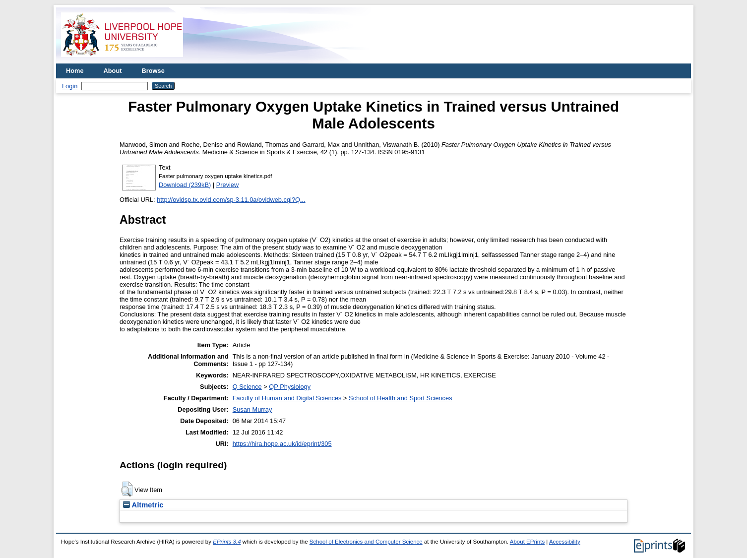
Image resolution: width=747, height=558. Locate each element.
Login (69, 86)
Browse (153, 70)
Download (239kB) (185, 184)
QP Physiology (290, 386)
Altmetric (143, 505)
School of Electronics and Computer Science (366, 542)
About (113, 70)
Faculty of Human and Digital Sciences (287, 398)
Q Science (247, 386)
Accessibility (564, 542)
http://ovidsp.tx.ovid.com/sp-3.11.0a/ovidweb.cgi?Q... (231, 199)
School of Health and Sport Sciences (400, 398)
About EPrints (527, 542)
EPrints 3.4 (227, 542)
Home (75, 70)
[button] (126, 489)
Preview (227, 184)
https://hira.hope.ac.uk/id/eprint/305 (282, 443)
